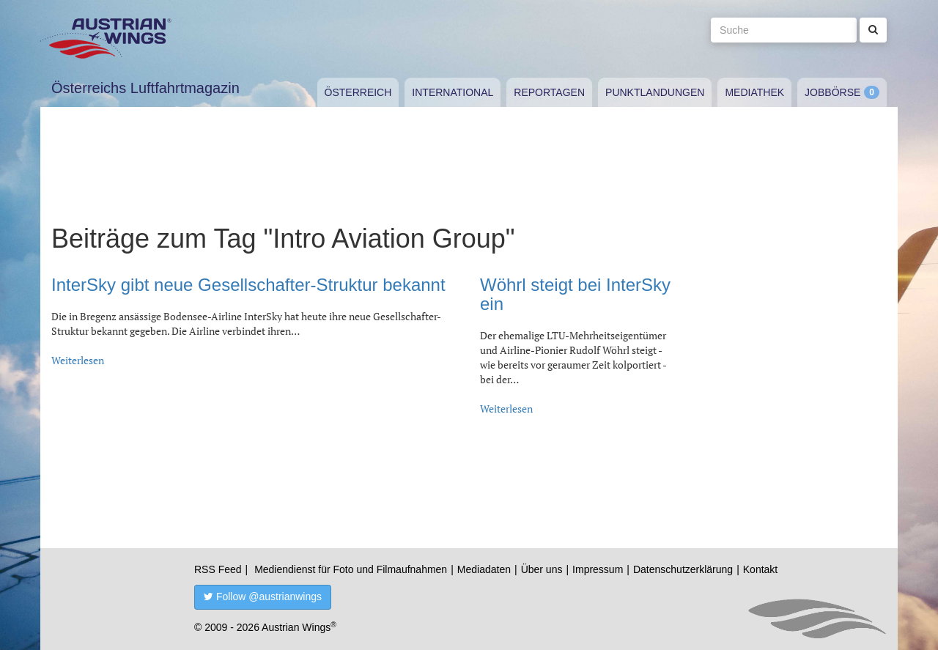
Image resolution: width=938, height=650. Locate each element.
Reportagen (549, 92)
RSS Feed (218, 569)
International (452, 92)
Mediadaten (484, 569)
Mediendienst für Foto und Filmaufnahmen (350, 569)
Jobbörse (832, 92)
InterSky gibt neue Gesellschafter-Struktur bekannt (248, 285)
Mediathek (754, 92)
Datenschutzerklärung (683, 569)
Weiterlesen (77, 360)
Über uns (542, 569)
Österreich (358, 92)
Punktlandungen (654, 92)
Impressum (597, 569)
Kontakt (760, 569)
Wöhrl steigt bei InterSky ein (575, 294)
